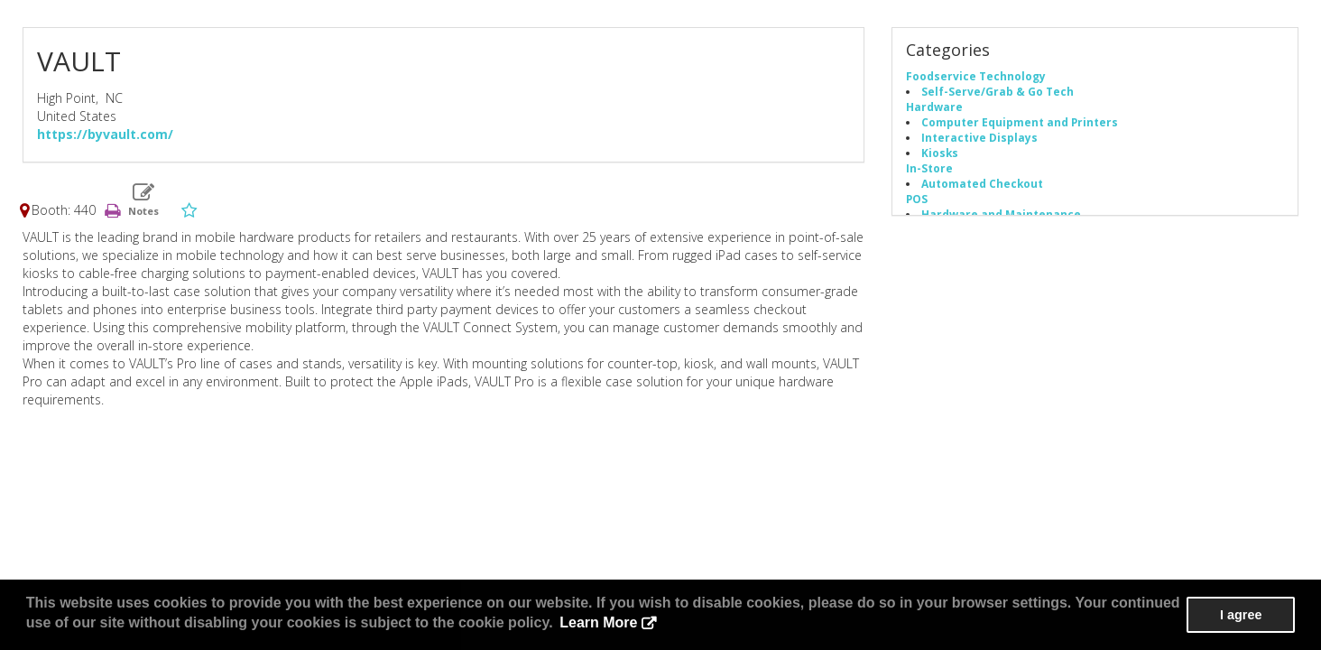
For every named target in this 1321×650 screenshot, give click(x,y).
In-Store (929, 168)
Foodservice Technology (976, 76)
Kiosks (939, 152)
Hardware (934, 106)
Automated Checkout (982, 183)
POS (917, 198)
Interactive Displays (979, 137)
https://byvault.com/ (105, 134)
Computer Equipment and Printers (1019, 122)
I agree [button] (1240, 615)
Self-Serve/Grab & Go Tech (997, 91)
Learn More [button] (598, 622)
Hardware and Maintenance (1001, 214)
